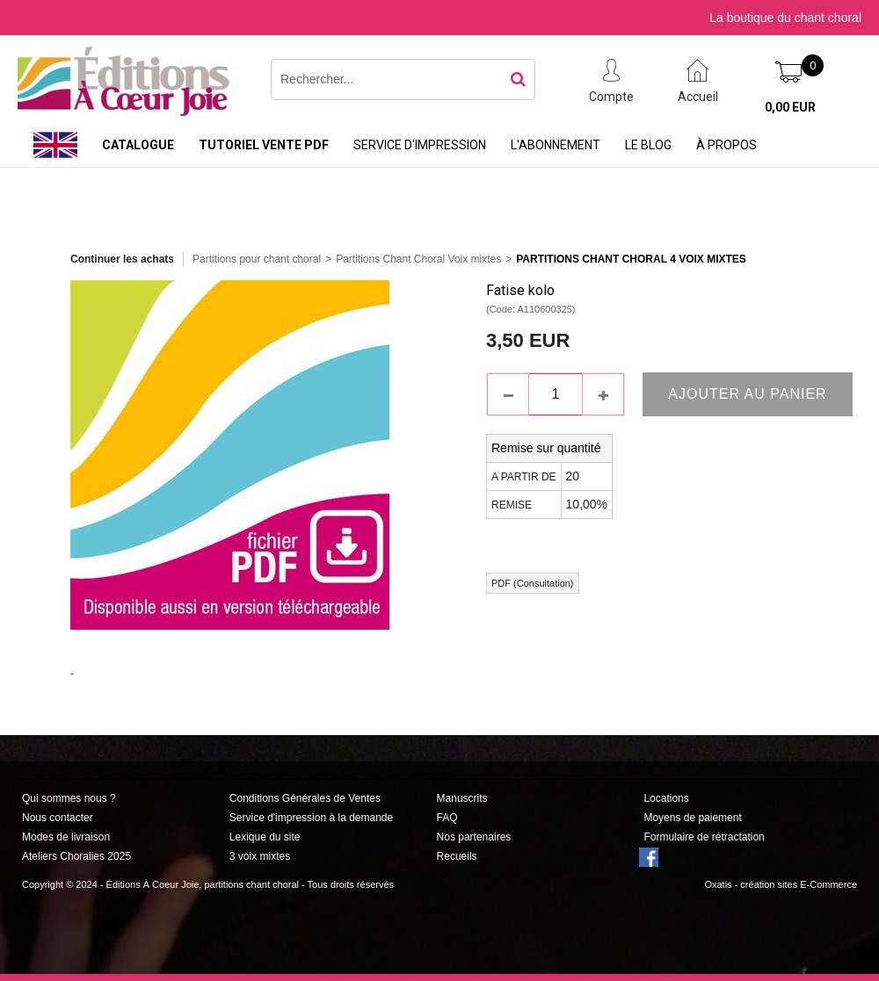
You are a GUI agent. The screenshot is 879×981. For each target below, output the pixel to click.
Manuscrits (462, 798)
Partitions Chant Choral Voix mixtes (418, 259)
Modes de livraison (66, 837)
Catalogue (138, 145)
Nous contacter (57, 817)
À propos (726, 145)
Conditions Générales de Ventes (305, 798)
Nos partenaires (474, 837)
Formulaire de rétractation (703, 837)
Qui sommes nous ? (69, 798)
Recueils (457, 856)
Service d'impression (419, 145)
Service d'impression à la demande (311, 817)
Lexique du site (265, 837)
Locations (665, 798)
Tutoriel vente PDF (264, 145)
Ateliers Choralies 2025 (76, 856)
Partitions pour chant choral (257, 259)
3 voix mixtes (259, 856)
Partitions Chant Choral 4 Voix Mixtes (631, 259)
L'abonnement (555, 145)
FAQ (447, 817)
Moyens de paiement (692, 817)
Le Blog (648, 145)
